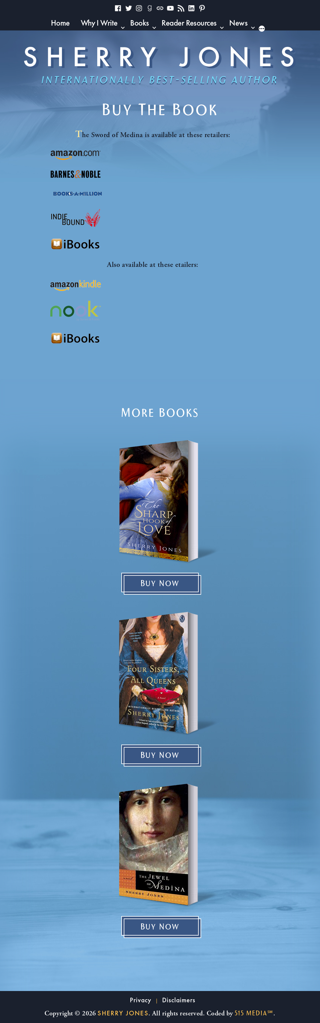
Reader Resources (189, 22)
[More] (265, 28)
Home (60, 22)
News (238, 22)
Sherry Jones (123, 1013)
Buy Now (160, 583)
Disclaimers (178, 1000)
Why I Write (99, 22)
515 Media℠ (254, 1013)
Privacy (140, 1000)
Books (139, 22)
